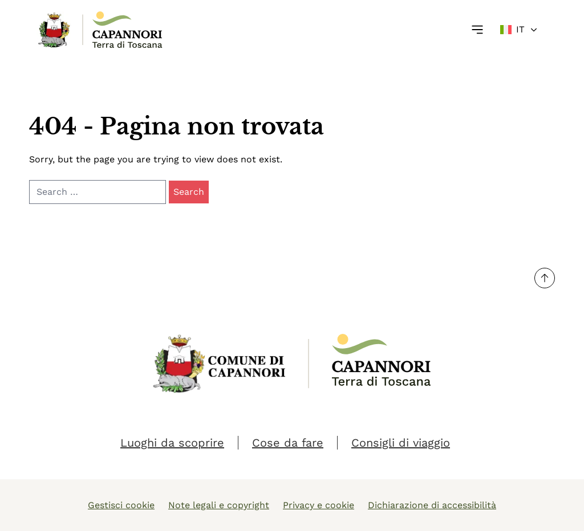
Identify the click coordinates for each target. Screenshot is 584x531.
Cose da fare (287, 443)
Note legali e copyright (218, 505)
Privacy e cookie (318, 505)
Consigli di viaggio (400, 443)
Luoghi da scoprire (172, 443)
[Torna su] (544, 278)
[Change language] (519, 29)
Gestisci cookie (121, 505)
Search (188, 191)
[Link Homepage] (54, 29)
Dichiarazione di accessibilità (432, 505)
